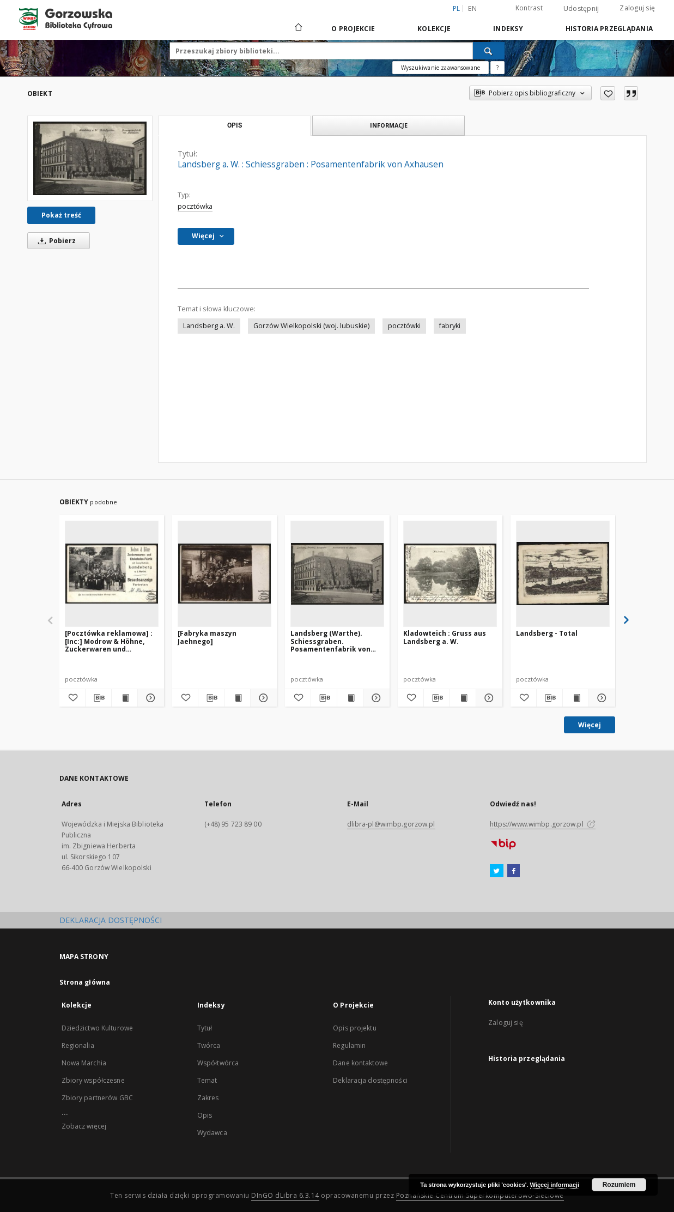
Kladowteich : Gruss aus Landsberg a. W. (444, 637)
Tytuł (204, 1028)
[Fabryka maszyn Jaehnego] (207, 637)
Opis (204, 1115)
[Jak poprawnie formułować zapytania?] (497, 67)
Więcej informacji (554, 1184)
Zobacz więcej (84, 1126)
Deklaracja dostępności (370, 1080)
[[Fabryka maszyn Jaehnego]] (224, 573)
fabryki (449, 325)
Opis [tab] (234, 125)
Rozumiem (619, 1185)
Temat (207, 1080)
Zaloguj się (637, 8)
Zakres (208, 1097)
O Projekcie (353, 28)
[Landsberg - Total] (563, 573)
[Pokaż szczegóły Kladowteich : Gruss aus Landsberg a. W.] (487, 698)
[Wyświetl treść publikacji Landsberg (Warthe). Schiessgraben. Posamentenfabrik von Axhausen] (350, 698)
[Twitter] (496, 871)
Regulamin (349, 1045)
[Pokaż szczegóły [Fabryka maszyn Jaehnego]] (262, 698)
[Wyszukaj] (489, 50)
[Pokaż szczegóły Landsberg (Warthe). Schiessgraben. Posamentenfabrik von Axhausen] (374, 698)
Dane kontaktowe (360, 1063)
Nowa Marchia (84, 1063)
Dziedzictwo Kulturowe (97, 1028)
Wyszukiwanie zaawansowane (440, 67)
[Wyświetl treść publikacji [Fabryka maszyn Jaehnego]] (237, 698)
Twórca (209, 1045)
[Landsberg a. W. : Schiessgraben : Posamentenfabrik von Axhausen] (90, 158)
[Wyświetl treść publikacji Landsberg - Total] (575, 698)
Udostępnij (581, 8)
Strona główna (85, 982)
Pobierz (55, 240)
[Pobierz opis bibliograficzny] (98, 698)
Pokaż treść (61, 215)
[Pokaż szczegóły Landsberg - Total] (600, 698)
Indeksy (508, 28)
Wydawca (212, 1132)
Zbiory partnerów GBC (97, 1097)
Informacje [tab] (389, 125)
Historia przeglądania (609, 28)
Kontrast (529, 8)
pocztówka (195, 206)
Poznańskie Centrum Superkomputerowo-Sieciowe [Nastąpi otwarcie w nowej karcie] (480, 1195)
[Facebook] (513, 871)
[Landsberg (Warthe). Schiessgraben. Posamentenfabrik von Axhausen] (337, 573)
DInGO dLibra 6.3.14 (285, 1195)
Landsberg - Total (547, 633)
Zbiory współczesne (93, 1080)
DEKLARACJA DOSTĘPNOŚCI (110, 920)
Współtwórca (218, 1063)
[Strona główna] (298, 28)
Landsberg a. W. (209, 325)
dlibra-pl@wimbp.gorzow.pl (391, 824)
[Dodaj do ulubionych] (607, 93)
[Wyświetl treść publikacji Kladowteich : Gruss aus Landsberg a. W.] (463, 698)
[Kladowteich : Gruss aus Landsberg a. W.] (450, 573)
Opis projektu (355, 1028)
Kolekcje (434, 28)
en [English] (472, 8)
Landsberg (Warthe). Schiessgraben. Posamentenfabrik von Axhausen (330, 641)
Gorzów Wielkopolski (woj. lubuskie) (311, 325)
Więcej (589, 724)
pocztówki (404, 325)
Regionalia (78, 1045)
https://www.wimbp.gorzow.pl (543, 824)
